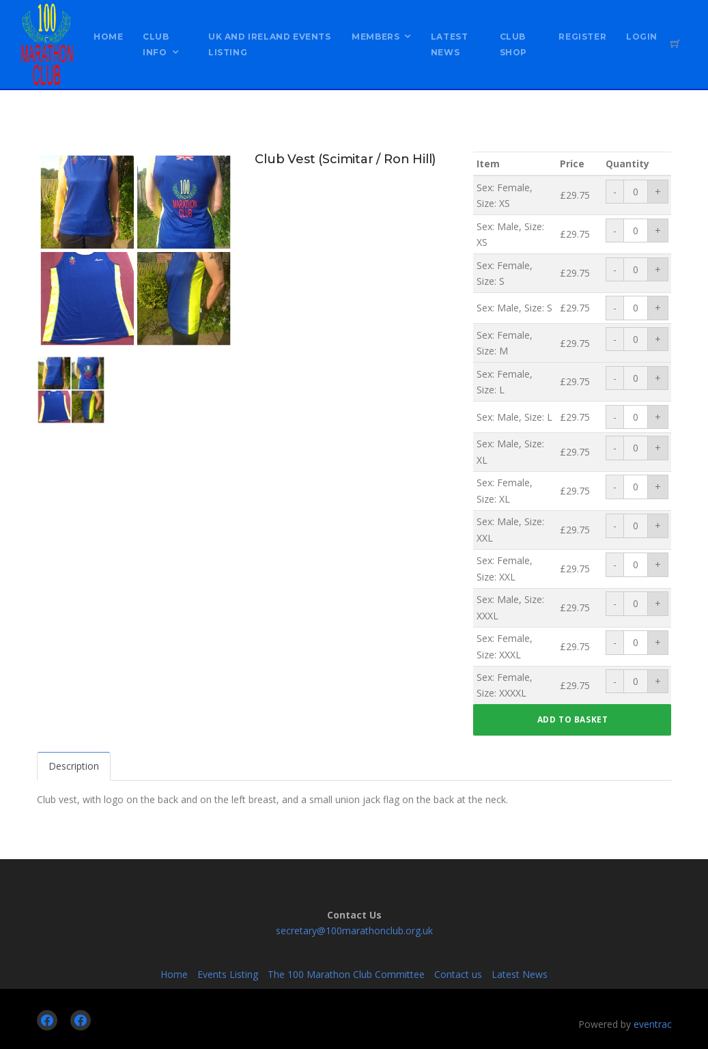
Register (582, 36)
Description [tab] (73, 765)
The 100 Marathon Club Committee (346, 974)
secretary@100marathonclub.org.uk (354, 930)
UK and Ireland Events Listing (269, 44)
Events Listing (227, 974)
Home (108, 36)
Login (641, 36)
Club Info (156, 44)
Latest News (449, 44)
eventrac (653, 1024)
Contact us (458, 974)
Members (375, 36)
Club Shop (513, 44)
